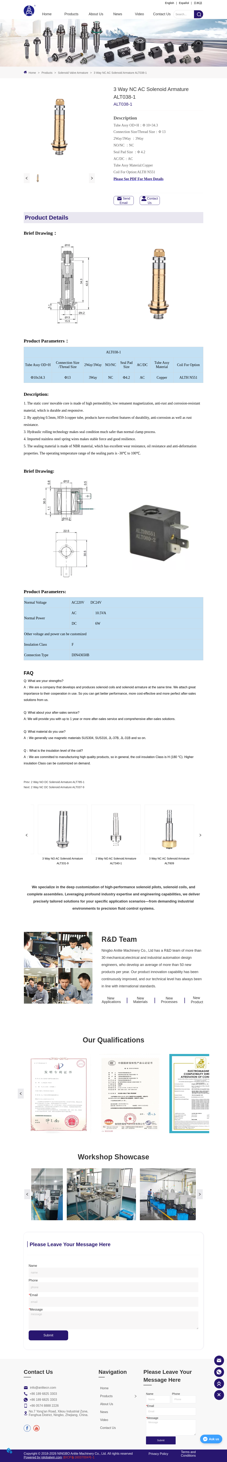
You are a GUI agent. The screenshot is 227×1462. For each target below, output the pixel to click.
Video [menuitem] (139, 14)
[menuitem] (71, 14)
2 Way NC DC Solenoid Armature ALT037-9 (57, 787)
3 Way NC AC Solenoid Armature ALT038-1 (120, 72)
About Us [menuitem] (96, 14)
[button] (71, 14)
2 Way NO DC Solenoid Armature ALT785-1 (58, 782)
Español (184, 3)
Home (32, 72)
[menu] (104, 14)
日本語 (198, 3)
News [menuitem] (117, 14)
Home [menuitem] (47, 14)
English (169, 3)
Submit (48, 1335)
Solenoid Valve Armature (73, 72)
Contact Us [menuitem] (162, 14)
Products (47, 72)
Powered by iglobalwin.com (43, 1457)
